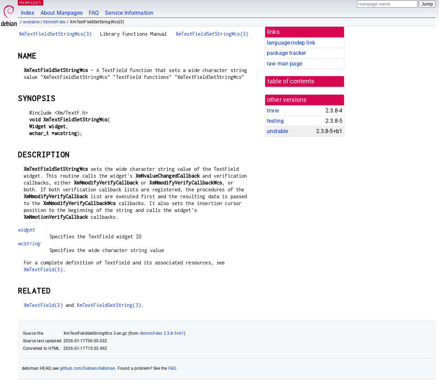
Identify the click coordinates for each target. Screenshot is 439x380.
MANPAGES (30, 2)
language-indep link (291, 42)
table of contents (291, 81)
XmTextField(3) (43, 269)
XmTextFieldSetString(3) (108, 305)
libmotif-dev (54, 22)
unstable (31, 22)
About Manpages (61, 13)
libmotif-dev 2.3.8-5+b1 (162, 333)
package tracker (286, 53)
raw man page (284, 63)
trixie (273, 110)
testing (275, 121)
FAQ (94, 13)
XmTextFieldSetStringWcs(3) (55, 34)
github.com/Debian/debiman (88, 368)
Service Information (129, 13)
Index (27, 13)
